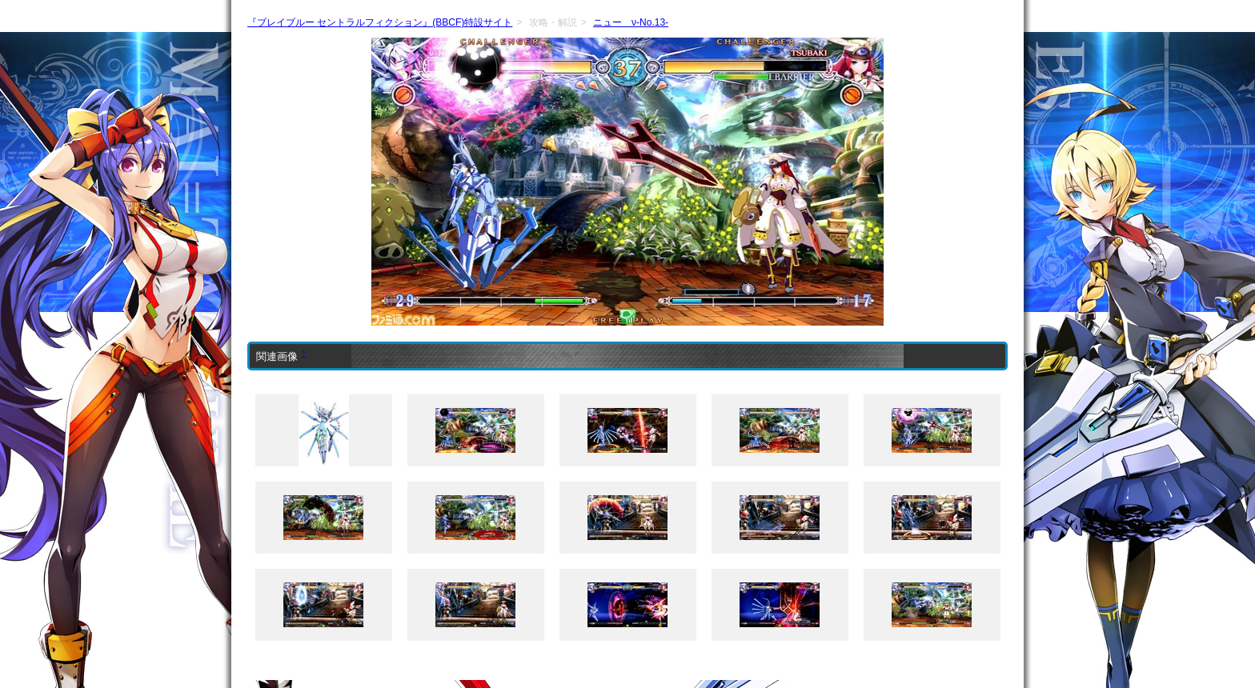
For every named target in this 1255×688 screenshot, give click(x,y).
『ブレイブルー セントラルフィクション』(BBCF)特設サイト (379, 22)
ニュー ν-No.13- (630, 22)
